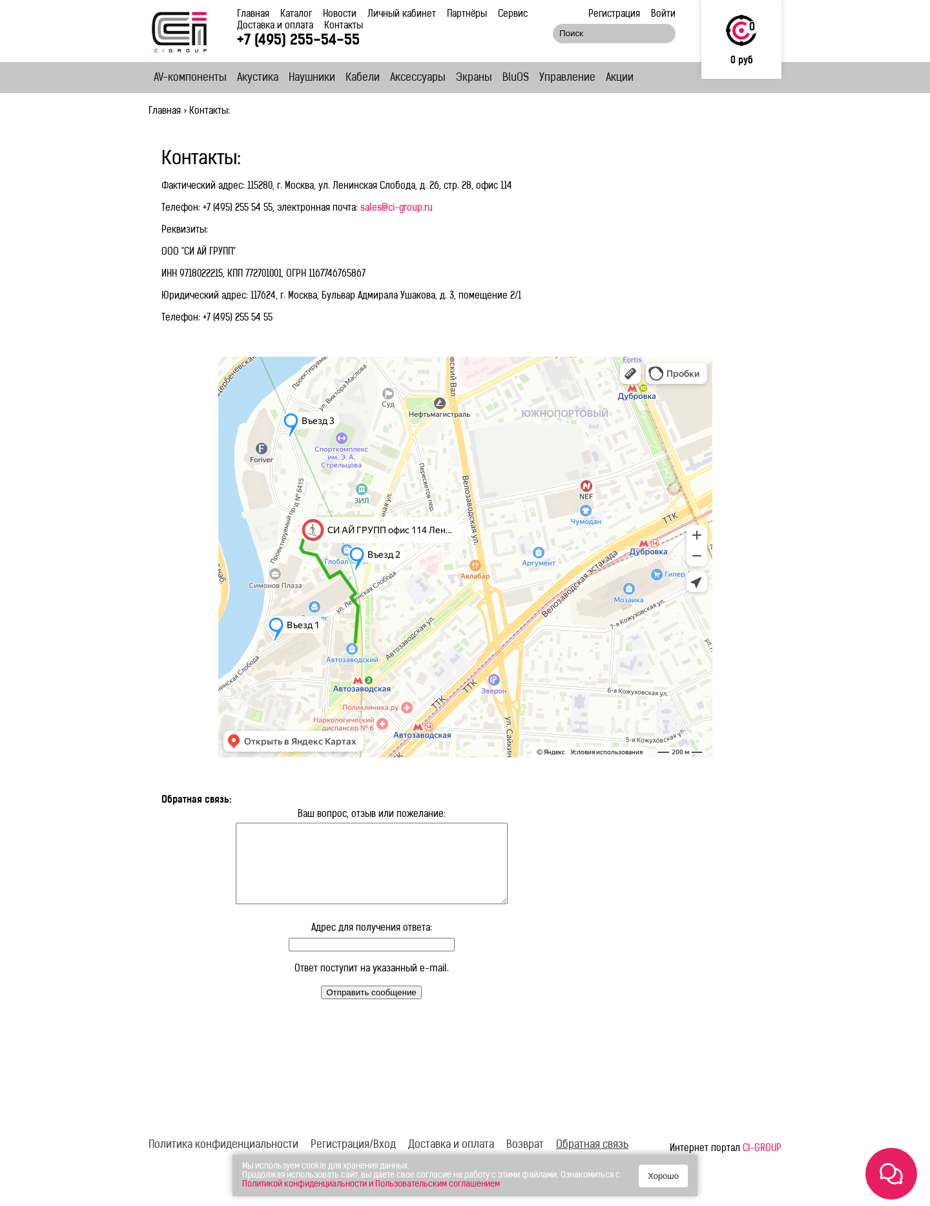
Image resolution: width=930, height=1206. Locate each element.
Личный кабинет (401, 14)
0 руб (741, 61)
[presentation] (259, 1050)
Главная (253, 14)
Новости (339, 14)
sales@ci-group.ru (396, 208)
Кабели (363, 78)
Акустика (257, 78)
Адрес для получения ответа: (371, 944)
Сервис (513, 14)
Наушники (312, 78)
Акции (620, 78)
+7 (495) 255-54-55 (298, 41)
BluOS (515, 78)
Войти (663, 14)
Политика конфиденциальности (223, 1161)
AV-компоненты (190, 78)
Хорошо (663, 1176)
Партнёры (467, 14)
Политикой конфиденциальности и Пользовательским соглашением (371, 1184)
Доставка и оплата (275, 26)
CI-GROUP (762, 1164)
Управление (567, 78)
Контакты (343, 26)
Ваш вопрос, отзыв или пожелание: (372, 815)
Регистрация (614, 14)
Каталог (296, 14)
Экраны (474, 78)
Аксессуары (418, 78)
